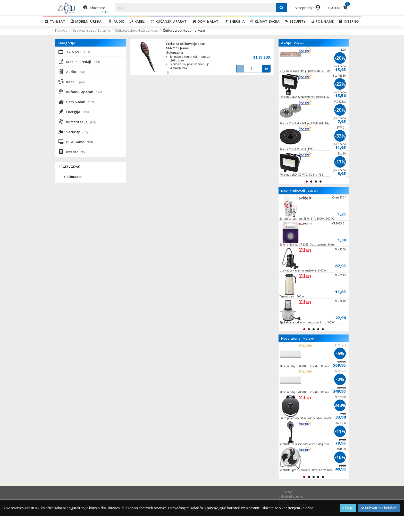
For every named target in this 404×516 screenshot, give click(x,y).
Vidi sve (299, 43)
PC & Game (322, 21)
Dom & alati (206, 21)
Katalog (61, 30)
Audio (116, 21)
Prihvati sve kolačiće (379, 507)
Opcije (348, 507)
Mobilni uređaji (87, 21)
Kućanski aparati (169, 21)
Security (295, 21)
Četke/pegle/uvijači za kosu (136, 30)
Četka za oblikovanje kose (185, 44)
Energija (235, 21)
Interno (349, 21)
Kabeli (138, 21)
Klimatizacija (265, 21)
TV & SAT (55, 21)
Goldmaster (174, 52)
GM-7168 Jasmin (178, 48)
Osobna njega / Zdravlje (91, 30)
